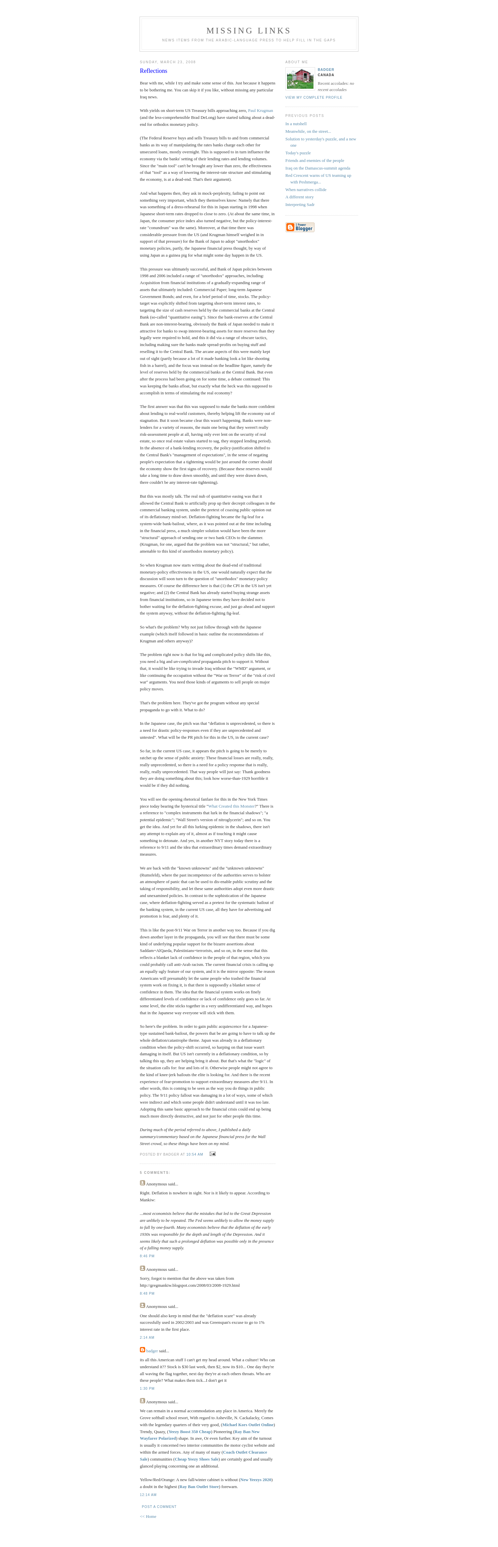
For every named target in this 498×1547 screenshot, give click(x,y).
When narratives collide (305, 189)
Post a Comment (159, 1507)
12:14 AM (148, 1495)
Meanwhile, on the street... (308, 131)
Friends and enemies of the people (314, 160)
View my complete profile (314, 97)
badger (152, 1350)
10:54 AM (195, 1154)
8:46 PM (147, 1256)
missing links (249, 30)
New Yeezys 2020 (255, 1479)
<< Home (148, 1516)
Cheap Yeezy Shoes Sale (196, 1459)
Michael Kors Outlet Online (247, 1424)
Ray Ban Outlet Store (199, 1486)
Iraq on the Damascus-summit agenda (317, 168)
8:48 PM (147, 1293)
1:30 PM (147, 1388)
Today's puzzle (298, 152)
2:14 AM (147, 1337)
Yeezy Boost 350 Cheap (190, 1431)
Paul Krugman (260, 110)
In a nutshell (296, 123)
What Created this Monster (231, 806)
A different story (299, 196)
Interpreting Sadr (299, 204)
